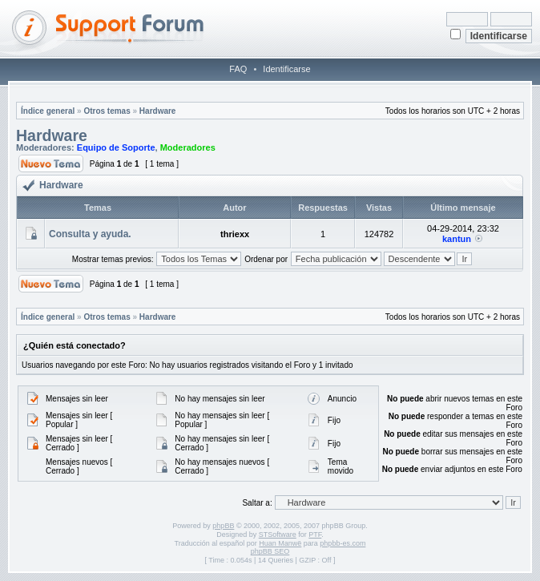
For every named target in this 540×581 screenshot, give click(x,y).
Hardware (157, 111)
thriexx (234, 234)
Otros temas (106, 111)
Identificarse (286, 69)
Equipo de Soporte (116, 147)
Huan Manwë (280, 543)
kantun (456, 239)
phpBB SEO (270, 551)
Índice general (48, 111)
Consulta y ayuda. (90, 234)
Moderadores (188, 147)
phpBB (223, 526)
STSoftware (277, 535)
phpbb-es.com (342, 543)
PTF (314, 535)
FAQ (238, 69)
